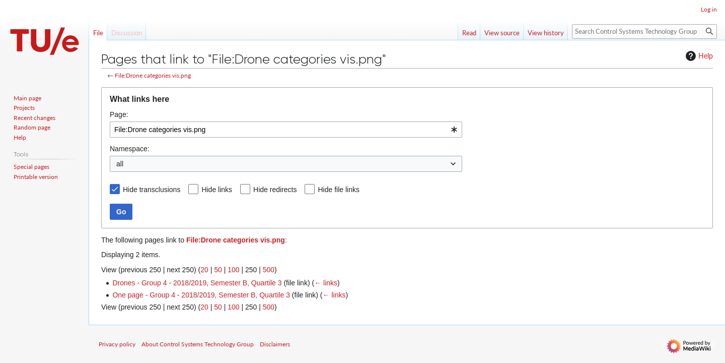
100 (233, 270)
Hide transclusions (151, 190)
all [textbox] (119, 164)
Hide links (216, 190)
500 (268, 270)
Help (698, 56)
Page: (119, 114)
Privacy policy (117, 344)
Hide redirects (275, 190)
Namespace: (130, 149)
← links (325, 283)
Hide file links (338, 190)
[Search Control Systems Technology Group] (644, 31)
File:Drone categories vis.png (153, 75)
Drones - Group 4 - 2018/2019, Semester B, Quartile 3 (196, 283)
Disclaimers (275, 344)
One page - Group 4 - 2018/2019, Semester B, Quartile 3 (201, 295)
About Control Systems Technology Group (197, 344)
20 (204, 270)
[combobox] (286, 130)
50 (218, 270)
